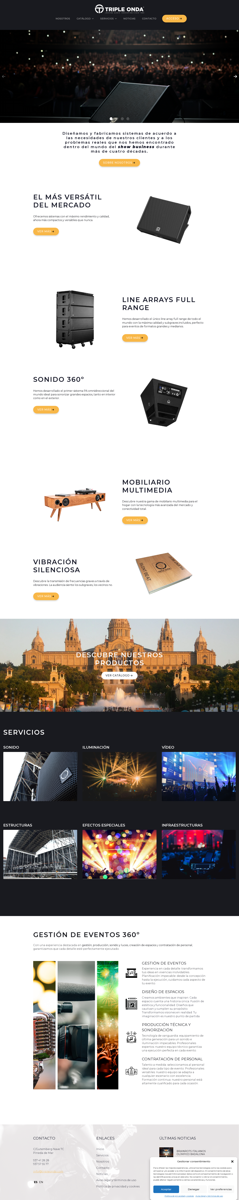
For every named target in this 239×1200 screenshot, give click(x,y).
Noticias (129, 18)
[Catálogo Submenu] (94, 18)
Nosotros (63, 18)
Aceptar (166, 1189)
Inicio (100, 1149)
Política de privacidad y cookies (179, 1196)
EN (41, 1182)
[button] (232, 1161)
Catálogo (84, 18)
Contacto (149, 18)
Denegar (193, 1189)
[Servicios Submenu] (117, 18)
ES (36, 1182)
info (36, 1171)
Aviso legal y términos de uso (209, 1196)
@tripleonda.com (51, 1171)
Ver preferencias (221, 1189)
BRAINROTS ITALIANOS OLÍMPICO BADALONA (191, 1152)
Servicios (107, 18)
